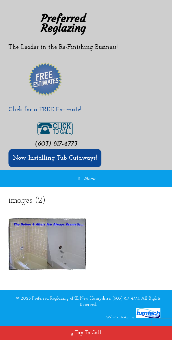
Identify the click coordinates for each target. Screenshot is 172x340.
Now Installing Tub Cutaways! (55, 158)
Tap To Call (86, 333)
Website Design (118, 317)
